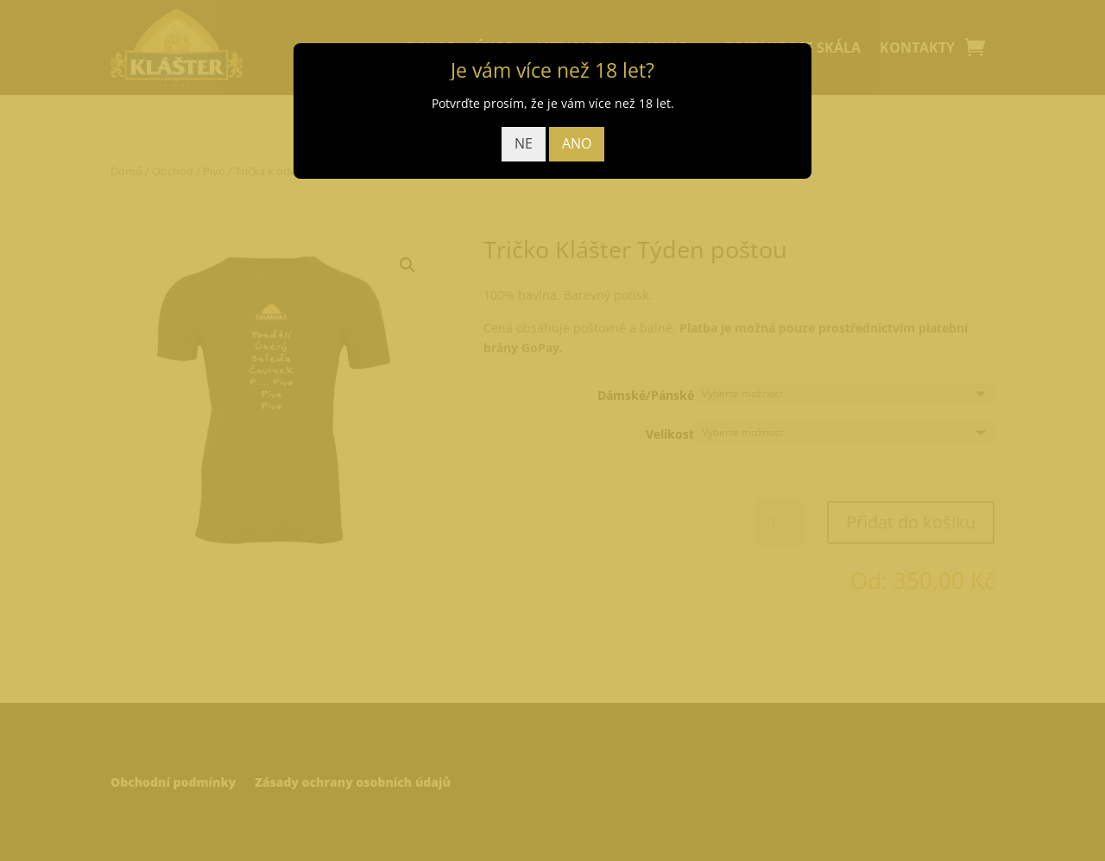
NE (524, 143)
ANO (576, 143)
